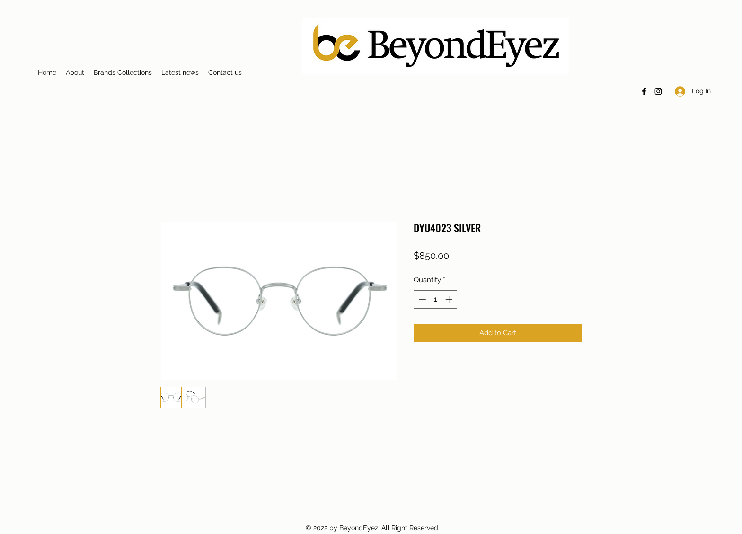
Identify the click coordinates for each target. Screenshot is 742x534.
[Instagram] (658, 91)
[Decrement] (421, 299)
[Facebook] (644, 91)
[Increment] (449, 299)
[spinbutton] (435, 299)
